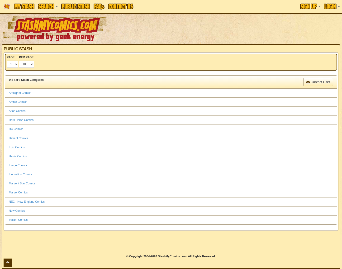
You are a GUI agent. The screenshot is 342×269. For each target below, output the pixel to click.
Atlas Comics (17, 111)
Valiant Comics (18, 219)
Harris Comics (18, 156)
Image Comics (18, 165)
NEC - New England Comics (27, 201)
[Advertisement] (241, 28)
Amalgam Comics (20, 93)
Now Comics (17, 210)
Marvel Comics (18, 192)
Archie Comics (18, 102)
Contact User (318, 82)
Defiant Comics (18, 138)
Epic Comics (17, 147)
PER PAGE (26, 57)
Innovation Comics (20, 174)
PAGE (10, 57)
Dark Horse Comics (21, 120)
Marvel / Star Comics (22, 183)
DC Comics (16, 129)
